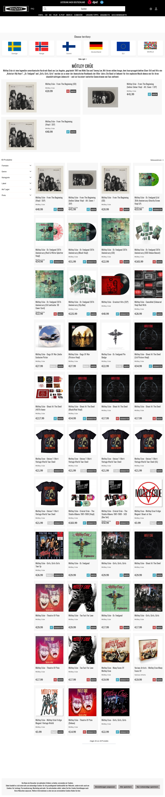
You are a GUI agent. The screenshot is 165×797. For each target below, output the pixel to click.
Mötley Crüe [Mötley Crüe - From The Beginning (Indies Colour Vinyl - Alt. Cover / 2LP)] (131, 91)
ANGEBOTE (105, 15)
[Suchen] (84, 8)
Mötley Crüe (40, 204)
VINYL (40, 15)
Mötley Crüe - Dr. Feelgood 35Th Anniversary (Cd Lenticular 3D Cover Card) (48, 305)
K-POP (62, 15)
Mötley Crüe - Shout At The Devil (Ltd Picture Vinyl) (148, 356)
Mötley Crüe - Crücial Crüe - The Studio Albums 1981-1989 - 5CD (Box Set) (114, 514)
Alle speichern (126, 787)
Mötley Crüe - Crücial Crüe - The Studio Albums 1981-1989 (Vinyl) (81, 513)
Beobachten (157, 209)
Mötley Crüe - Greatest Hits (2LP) (115, 301)
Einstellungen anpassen (105, 787)
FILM (55, 15)
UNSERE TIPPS (92, 15)
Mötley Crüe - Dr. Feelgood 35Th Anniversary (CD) (114, 251)
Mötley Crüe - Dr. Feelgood (79, 563)
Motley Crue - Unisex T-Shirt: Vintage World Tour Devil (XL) (146, 460)
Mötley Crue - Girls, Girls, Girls (114, 720)
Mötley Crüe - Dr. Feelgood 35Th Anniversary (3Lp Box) (81, 303)
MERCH (69, 15)
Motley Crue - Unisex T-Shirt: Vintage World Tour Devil (47, 460)
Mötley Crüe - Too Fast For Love (81, 615)
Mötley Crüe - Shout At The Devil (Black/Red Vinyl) (82, 408)
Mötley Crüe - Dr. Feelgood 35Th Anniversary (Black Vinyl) (81, 251)
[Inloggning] (156, 9)
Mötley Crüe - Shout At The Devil (115, 406)
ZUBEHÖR (78, 15)
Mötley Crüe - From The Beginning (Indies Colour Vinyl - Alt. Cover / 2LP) (142, 85)
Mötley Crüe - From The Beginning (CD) (60, 83)
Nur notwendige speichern (147, 787)
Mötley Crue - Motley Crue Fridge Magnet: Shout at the (148, 513)
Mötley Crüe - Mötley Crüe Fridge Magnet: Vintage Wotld (49, 721)
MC (50, 15)
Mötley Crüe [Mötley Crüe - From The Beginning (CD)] (50, 88)
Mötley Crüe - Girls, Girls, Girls (114, 563)
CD (46, 15)
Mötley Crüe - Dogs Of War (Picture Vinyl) (79, 356)
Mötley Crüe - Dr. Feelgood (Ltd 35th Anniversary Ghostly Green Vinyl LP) (147, 200)
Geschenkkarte (119, 15)
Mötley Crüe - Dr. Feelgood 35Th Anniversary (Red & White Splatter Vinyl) (49, 252)
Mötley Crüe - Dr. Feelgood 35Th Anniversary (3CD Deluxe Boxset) (147, 251)
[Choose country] (151, 9)
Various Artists (140, 675)
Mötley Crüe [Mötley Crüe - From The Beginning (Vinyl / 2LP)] (50, 128)
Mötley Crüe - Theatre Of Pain (47, 615)
